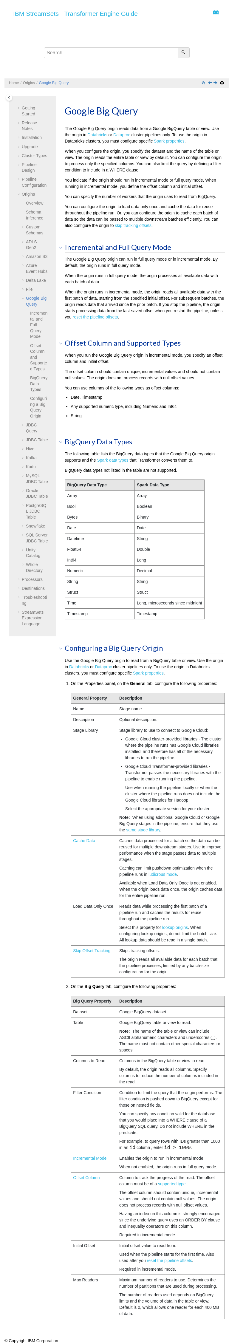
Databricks (97, 134)
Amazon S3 (36, 256)
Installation (32, 137)
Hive (30, 448)
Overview (34, 203)
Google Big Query (54, 83)
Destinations (33, 588)
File (29, 289)
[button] (19, 108)
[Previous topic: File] (210, 83)
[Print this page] (222, 83)
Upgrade (30, 146)
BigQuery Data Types (38, 383)
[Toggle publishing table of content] (9, 98)
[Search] (184, 52)
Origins (29, 83)
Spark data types (112, 460)
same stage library (143, 830)
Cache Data (84, 840)
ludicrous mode (162, 874)
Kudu (31, 466)
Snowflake (35, 526)
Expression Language (33, 618)
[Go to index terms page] (214, 14)
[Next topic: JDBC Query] (216, 83)
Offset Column (86, 1177)
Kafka (31, 457)
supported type (172, 1183)
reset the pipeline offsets (95, 317)
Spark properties (169, 141)
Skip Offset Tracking (91, 950)
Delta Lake (36, 280)
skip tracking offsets (133, 225)
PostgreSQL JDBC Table (36, 511)
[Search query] (117, 52)
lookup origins (175, 927)
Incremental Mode (89, 1158)
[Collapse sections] (204, 83)
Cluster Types (34, 155)
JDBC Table (37, 439)
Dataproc (121, 134)
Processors (32, 579)
